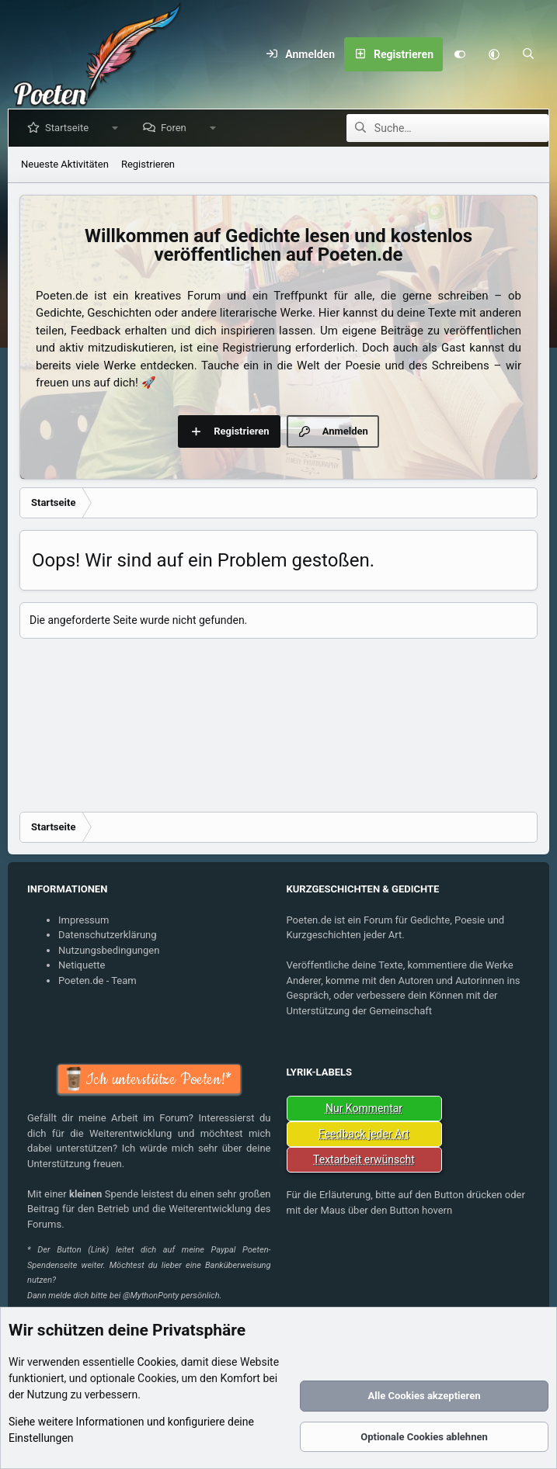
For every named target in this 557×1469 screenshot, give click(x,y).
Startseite (70, 127)
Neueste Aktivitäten (65, 164)
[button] (494, 54)
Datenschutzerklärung (107, 935)
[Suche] (528, 54)
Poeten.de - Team (97, 980)
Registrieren (148, 164)
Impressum (83, 920)
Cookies (156, 1362)
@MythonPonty (151, 1296)
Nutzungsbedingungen (108, 950)
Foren (177, 127)
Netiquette (81, 965)
